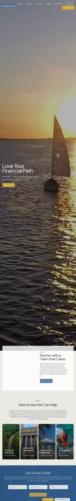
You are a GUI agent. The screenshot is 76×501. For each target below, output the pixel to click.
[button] (20, 3)
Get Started (48, 499)
